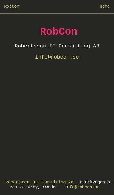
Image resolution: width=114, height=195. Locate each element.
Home (105, 6)
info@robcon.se (82, 187)
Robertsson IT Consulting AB (39, 182)
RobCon (11, 6)
